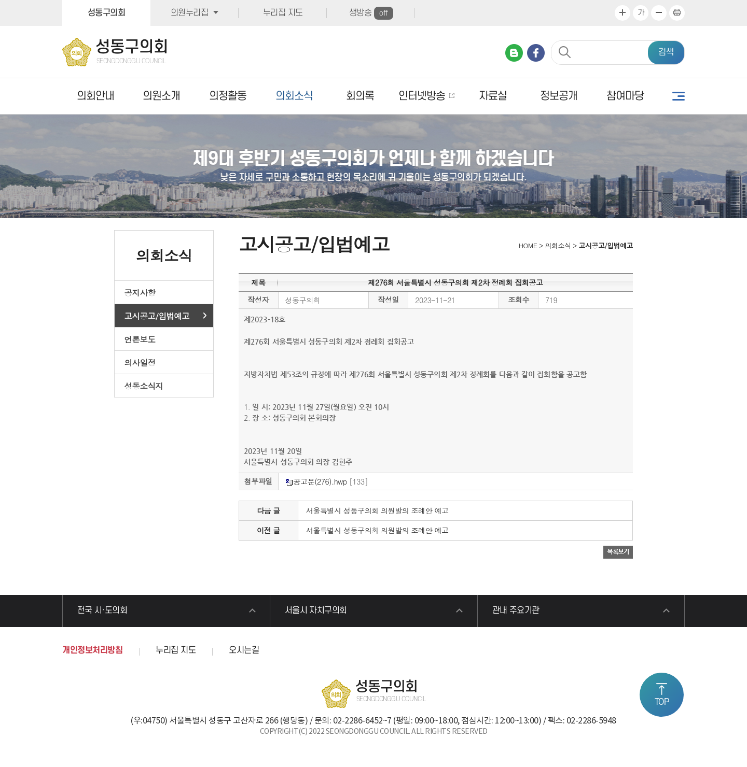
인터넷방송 (421, 96)
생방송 (371, 13)
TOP (662, 702)
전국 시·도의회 (103, 611)
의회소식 (294, 96)
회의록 (360, 96)
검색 (666, 52)
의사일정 (140, 362)
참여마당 (625, 96)
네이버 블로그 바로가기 (514, 53)
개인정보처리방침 (92, 652)
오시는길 (244, 652)
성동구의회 (107, 13)
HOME (527, 245)
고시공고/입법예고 (157, 315)
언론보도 (140, 339)
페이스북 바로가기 (536, 53)
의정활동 (227, 96)
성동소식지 (144, 385)
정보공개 (558, 96)
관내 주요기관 (517, 611)
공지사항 (140, 292)
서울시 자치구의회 (317, 611)
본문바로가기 (0, 0)
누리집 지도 (283, 13)
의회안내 (95, 96)
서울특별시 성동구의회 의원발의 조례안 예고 (377, 510)
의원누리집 (190, 13)
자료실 (493, 96)
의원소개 (161, 96)
